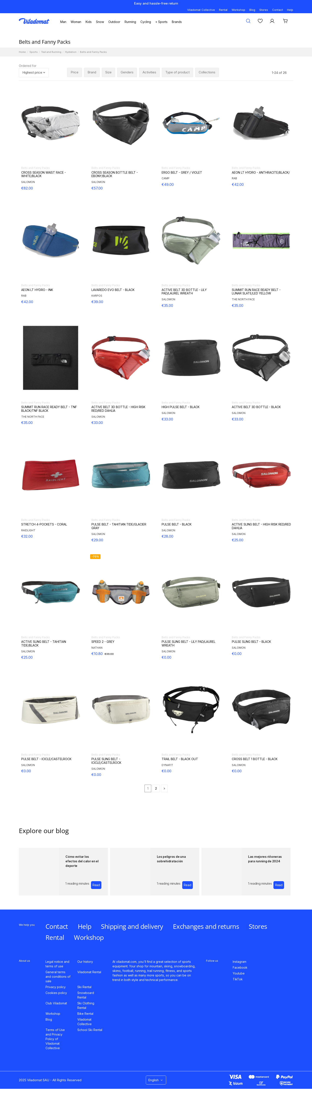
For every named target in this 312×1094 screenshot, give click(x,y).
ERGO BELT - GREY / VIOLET (182, 172)
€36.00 (109, 654)
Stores (263, 9)
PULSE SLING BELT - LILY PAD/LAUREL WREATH (188, 643)
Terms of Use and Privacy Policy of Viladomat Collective (55, 1039)
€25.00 (237, 540)
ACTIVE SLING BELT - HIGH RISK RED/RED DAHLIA (261, 526)
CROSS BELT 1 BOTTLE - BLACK (255, 759)
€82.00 (27, 188)
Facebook (240, 967)
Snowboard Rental (85, 995)
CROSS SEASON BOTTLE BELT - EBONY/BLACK (114, 174)
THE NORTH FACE (243, 299)
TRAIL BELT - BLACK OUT (180, 759)
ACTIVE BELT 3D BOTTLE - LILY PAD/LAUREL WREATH (184, 291)
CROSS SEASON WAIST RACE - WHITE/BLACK (43, 174)
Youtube (239, 973)
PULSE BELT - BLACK (177, 524)
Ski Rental (84, 987)
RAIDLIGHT (28, 530)
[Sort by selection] (34, 72)
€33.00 (97, 422)
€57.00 (97, 188)
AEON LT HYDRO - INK (37, 290)
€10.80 (97, 653)
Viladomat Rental (89, 972)
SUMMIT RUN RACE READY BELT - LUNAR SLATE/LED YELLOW (256, 291)
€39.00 (97, 302)
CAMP (165, 178)
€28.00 (167, 536)
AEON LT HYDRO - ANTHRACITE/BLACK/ (261, 172)
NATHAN (96, 647)
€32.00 (27, 536)
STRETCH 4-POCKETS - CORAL (44, 524)
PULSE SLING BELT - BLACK (251, 641)
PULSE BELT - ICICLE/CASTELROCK (46, 759)
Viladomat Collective (201, 9)
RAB (234, 178)
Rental (223, 9)
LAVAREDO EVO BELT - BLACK (113, 290)
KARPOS (96, 295)
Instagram (239, 961)
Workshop (238, 9)
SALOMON (28, 182)
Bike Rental (85, 1013)
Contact (277, 9)
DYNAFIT (167, 765)
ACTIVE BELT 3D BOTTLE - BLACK (256, 407)
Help (290, 9)
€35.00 (167, 305)
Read (96, 885)
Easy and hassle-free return (156, 3)
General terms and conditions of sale (58, 976)
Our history (85, 961)
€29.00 (97, 540)
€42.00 (238, 184)
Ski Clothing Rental (85, 1005)
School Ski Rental (89, 1030)
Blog (252, 9)
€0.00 (166, 657)
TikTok (238, 979)
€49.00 (168, 184)
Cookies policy (56, 993)
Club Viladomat (56, 1003)
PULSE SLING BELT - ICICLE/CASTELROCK (106, 760)
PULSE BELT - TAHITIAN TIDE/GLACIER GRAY (118, 526)
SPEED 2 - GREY (102, 641)
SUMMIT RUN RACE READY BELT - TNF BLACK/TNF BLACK (49, 408)
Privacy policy (56, 987)
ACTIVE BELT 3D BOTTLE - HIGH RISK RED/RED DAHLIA (118, 408)
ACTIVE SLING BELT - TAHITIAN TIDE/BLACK (43, 643)
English (156, 1080)
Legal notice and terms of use (57, 964)
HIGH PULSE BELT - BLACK (181, 407)
